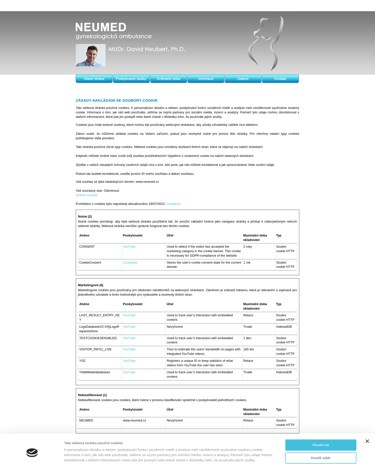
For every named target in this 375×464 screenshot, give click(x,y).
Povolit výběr (321, 437)
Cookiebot (172, 204)
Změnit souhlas (86, 195)
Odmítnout (321, 450)
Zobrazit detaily (240, 455)
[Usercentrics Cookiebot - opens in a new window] (32, 455)
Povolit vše (321, 424)
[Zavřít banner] (367, 420)
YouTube (129, 246)
